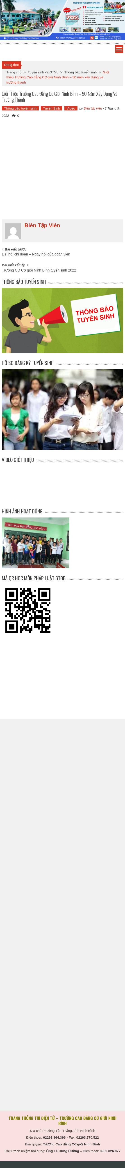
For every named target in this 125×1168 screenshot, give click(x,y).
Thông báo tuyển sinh (80, 72)
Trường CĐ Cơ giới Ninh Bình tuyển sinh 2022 (39, 270)
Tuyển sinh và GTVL (43, 72)
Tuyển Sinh (51, 108)
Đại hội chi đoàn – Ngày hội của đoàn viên (36, 254)
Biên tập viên (93, 108)
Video (71, 108)
